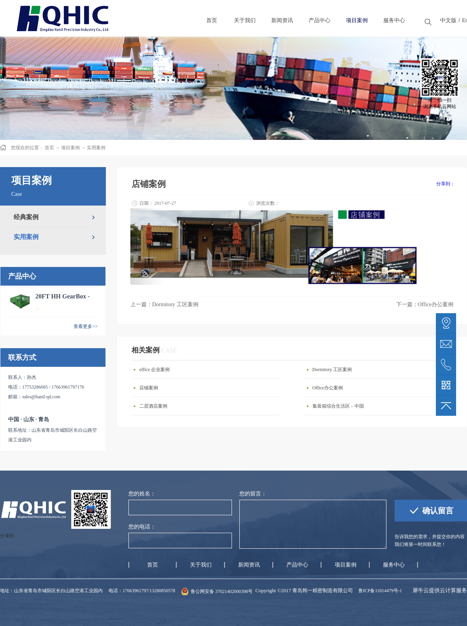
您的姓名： (142, 494)
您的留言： (253, 494)
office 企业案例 (154, 369)
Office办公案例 (328, 388)
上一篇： (164, 304)
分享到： (445, 184)
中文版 (448, 20)
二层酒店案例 (153, 406)
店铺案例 (148, 388)
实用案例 (96, 147)
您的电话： (142, 527)
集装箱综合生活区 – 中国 (338, 406)
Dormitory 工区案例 (332, 369)
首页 (152, 565)
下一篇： (425, 304)
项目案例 (70, 147)
